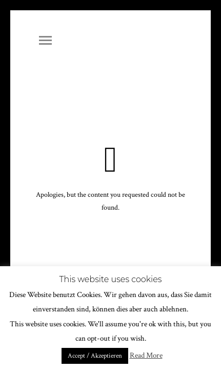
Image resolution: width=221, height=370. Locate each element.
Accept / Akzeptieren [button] (95, 355)
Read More (146, 355)
